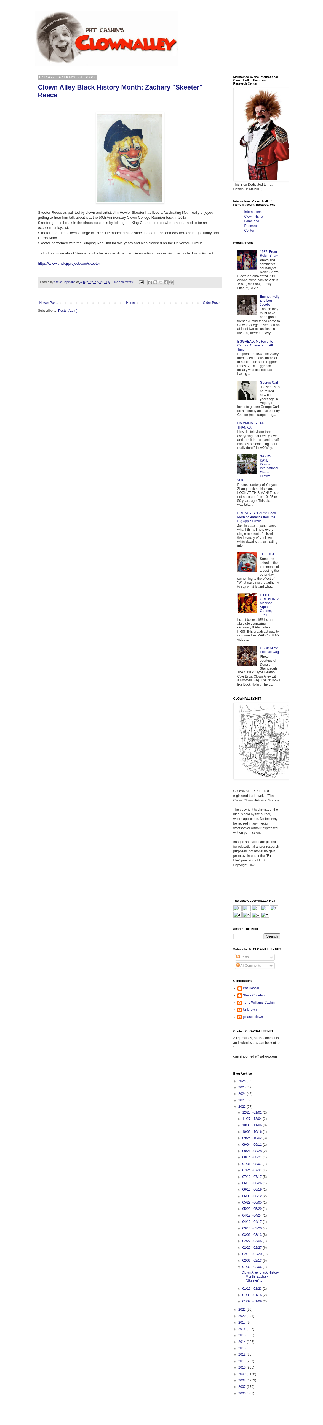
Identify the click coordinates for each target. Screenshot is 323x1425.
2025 (242, 1087)
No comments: (124, 282)
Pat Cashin (251, 988)
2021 (242, 1310)
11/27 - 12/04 (252, 1119)
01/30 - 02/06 (252, 1267)
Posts (242, 957)
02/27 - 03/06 (252, 1241)
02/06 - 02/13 (252, 1261)
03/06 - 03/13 (252, 1235)
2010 (242, 1367)
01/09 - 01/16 (252, 1295)
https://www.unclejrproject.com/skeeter (69, 263)
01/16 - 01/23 (252, 1289)
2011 (242, 1361)
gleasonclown (253, 1017)
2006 (242, 1393)
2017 (242, 1322)
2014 (242, 1342)
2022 (242, 1107)
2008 (242, 1380)
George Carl (269, 382)
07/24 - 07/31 (252, 1170)
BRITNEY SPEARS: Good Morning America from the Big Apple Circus (256, 517)
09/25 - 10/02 (252, 1138)
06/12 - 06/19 (252, 1189)
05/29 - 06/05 (252, 1202)
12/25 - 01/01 (252, 1112)
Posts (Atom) (67, 311)
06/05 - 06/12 (252, 1196)
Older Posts (211, 303)
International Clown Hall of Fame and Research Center (254, 221)
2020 (242, 1316)
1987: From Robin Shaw (269, 254)
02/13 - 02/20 (252, 1254)
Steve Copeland (254, 995)
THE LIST (267, 554)
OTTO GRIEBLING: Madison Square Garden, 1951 (269, 605)
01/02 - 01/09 (252, 1301)
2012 (242, 1354)
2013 (242, 1348)
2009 (242, 1374)
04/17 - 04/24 (252, 1215)
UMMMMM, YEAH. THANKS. (251, 425)
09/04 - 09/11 (252, 1145)
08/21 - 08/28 (252, 1151)
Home (130, 303)
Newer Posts (48, 303)
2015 (242, 1335)
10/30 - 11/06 (252, 1125)
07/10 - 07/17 (252, 1177)
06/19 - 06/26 (252, 1183)
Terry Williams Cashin (259, 1002)
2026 (242, 1081)
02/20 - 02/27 (252, 1248)
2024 (242, 1094)
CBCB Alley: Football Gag (269, 650)
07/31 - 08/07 (252, 1164)
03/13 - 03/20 (252, 1228)
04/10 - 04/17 (252, 1222)
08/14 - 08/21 (252, 1157)
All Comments (248, 966)
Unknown (250, 1010)
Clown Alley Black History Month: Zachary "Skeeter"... (260, 1276)
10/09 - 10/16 (252, 1132)
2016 (242, 1329)
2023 (242, 1100)
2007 (242, 1387)
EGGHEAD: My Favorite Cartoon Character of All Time (255, 345)
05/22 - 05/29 (252, 1209)
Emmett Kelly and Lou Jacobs (269, 301)
